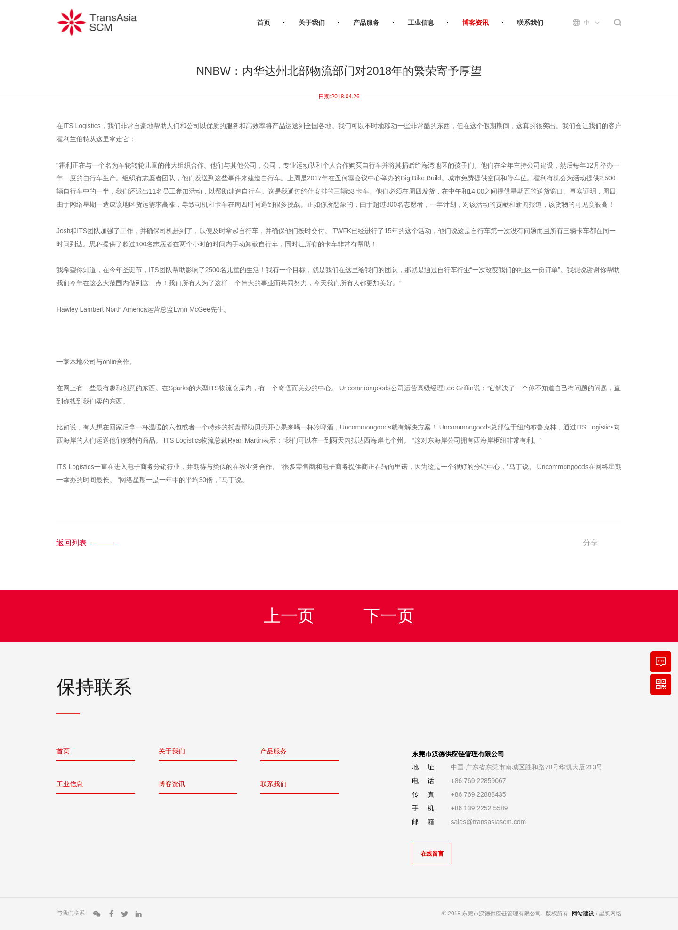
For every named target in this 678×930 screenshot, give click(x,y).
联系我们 (530, 22)
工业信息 (421, 22)
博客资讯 (475, 22)
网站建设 (583, 913)
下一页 (388, 617)
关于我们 (312, 22)
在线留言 (432, 853)
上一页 (289, 617)
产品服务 (366, 22)
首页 (263, 22)
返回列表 (71, 542)
